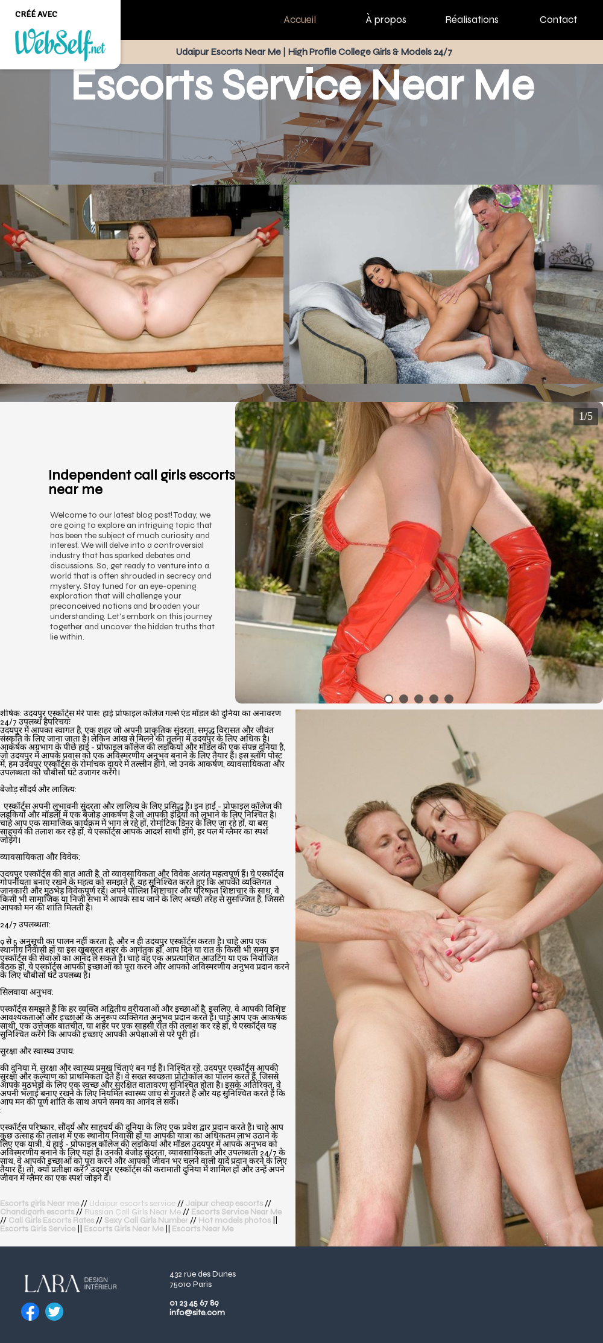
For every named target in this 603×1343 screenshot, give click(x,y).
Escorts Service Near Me (236, 1212)
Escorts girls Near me (39, 1203)
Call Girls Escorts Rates (51, 1220)
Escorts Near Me (202, 1229)
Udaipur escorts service (133, 1203)
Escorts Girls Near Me (123, 1229)
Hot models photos (234, 1220)
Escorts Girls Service (37, 1229)
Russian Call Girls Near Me (132, 1212)
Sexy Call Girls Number (146, 1220)
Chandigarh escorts (37, 1212)
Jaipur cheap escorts (224, 1203)
